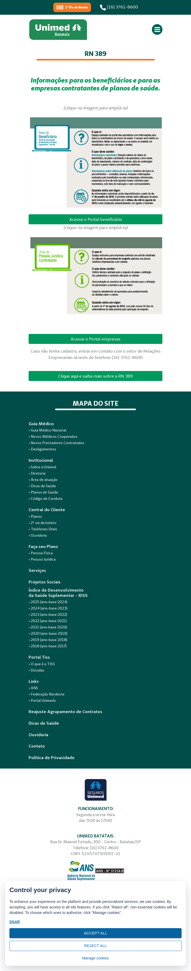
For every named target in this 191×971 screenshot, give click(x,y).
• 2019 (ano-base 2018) (48, 639)
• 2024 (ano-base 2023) (48, 608)
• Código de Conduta (45, 498)
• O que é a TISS (42, 664)
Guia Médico (41, 423)
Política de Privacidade (52, 757)
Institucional (41, 460)
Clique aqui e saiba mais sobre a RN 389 (95, 376)
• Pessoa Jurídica (42, 559)
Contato (37, 746)
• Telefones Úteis (43, 529)
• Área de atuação (43, 479)
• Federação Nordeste (47, 694)
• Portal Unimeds (42, 700)
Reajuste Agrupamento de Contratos (65, 711)
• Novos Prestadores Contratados (56, 442)
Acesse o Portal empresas (95, 339)
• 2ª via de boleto (42, 522)
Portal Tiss (39, 657)
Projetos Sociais (45, 581)
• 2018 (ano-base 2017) (48, 646)
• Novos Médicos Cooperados (53, 436)
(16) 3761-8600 (119, 7)
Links (34, 681)
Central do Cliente (47, 509)
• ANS (33, 687)
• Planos (35, 516)
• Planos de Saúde (43, 492)
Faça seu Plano (43, 546)
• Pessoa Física (41, 553)
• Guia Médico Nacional (47, 430)
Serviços (37, 570)
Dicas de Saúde (44, 723)
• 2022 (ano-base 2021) (48, 620)
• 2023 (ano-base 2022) (48, 614)
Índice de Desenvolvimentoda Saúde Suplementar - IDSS (58, 593)
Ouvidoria (38, 734)
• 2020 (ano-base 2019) (48, 633)
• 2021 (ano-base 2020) (48, 627)
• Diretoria (37, 473)
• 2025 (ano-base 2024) (48, 601)
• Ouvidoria (38, 535)
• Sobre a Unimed (42, 467)
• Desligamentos (42, 449)
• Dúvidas (36, 670)
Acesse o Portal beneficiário (95, 219)
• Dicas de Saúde (42, 486)
